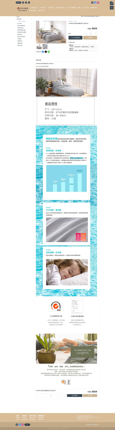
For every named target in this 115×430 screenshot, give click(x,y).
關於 (18, 415)
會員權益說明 (40, 415)
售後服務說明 (32, 419)
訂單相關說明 (24, 419)
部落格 (17, 419)
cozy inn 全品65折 (21, 21)
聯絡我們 (18, 417)
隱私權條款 (40, 419)
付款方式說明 (32, 415)
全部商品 (24, 415)
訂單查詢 (24, 417)
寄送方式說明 (32, 417)
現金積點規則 (41, 417)
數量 (70, 33)
